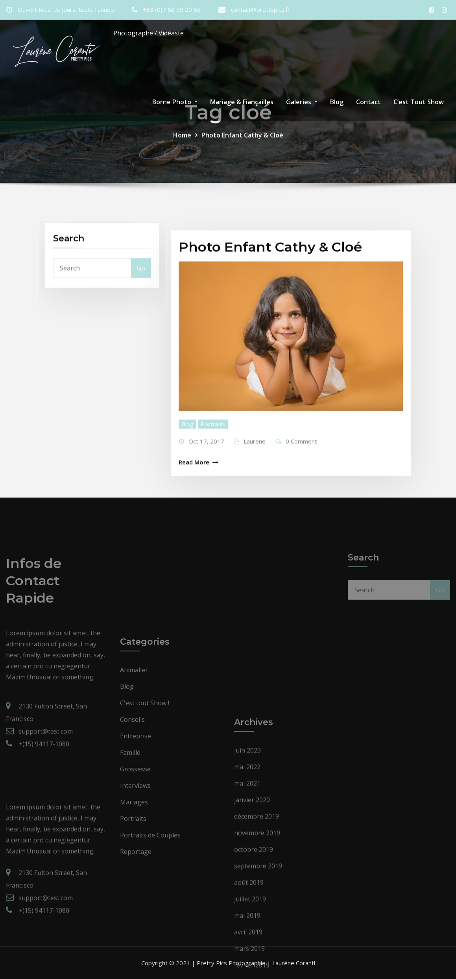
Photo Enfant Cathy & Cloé (242, 146)
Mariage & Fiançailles (241, 102)
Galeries (302, 102)
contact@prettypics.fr (260, 9)
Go (141, 286)
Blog (336, 102)
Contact (368, 102)
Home (182, 146)
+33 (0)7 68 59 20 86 (172, 9)
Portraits (213, 492)
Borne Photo (175, 102)
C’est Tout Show (418, 102)
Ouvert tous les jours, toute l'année (66, 9)
